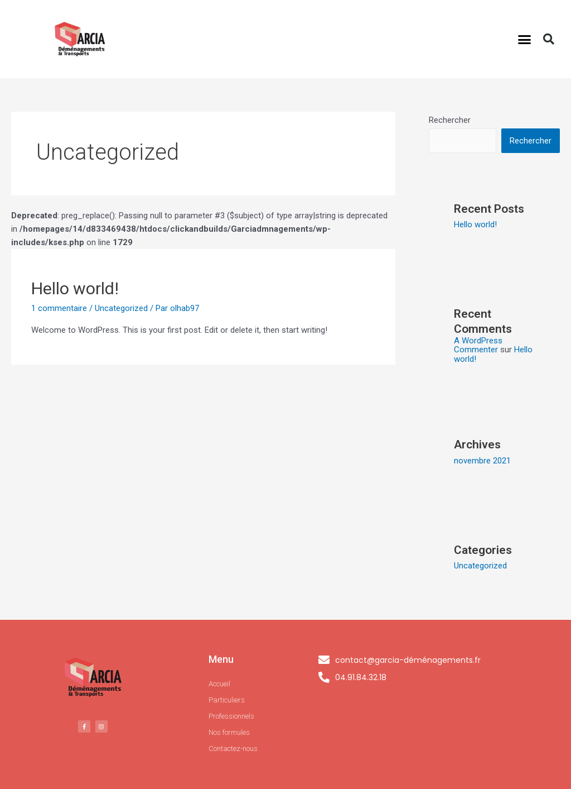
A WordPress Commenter (478, 345)
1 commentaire (59, 308)
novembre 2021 (482, 461)
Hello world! (75, 288)
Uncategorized (121, 308)
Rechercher (450, 120)
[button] (524, 39)
